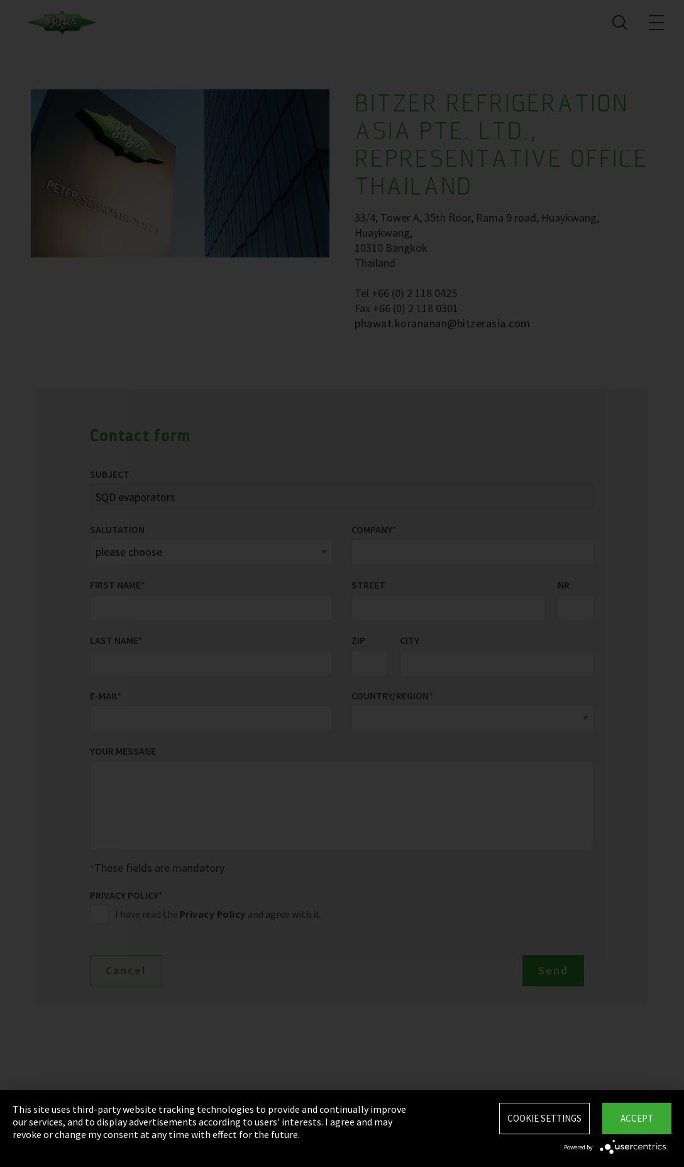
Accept (637, 1118)
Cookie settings (544, 1118)
